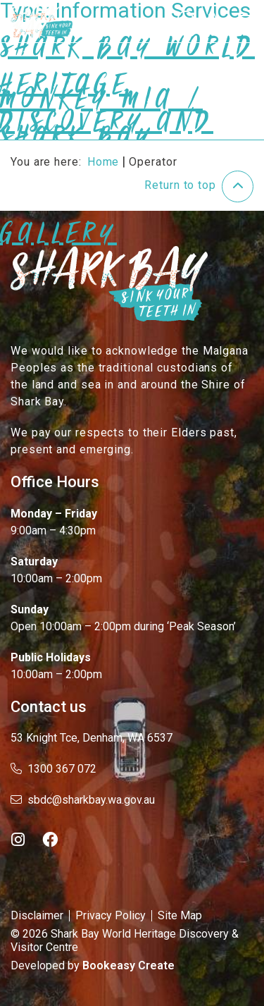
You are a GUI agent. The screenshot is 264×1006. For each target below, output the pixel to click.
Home (103, 161)
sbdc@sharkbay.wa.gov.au (83, 799)
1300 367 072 (53, 768)
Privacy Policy (110, 915)
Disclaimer (37, 915)
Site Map (180, 915)
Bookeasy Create (128, 965)
